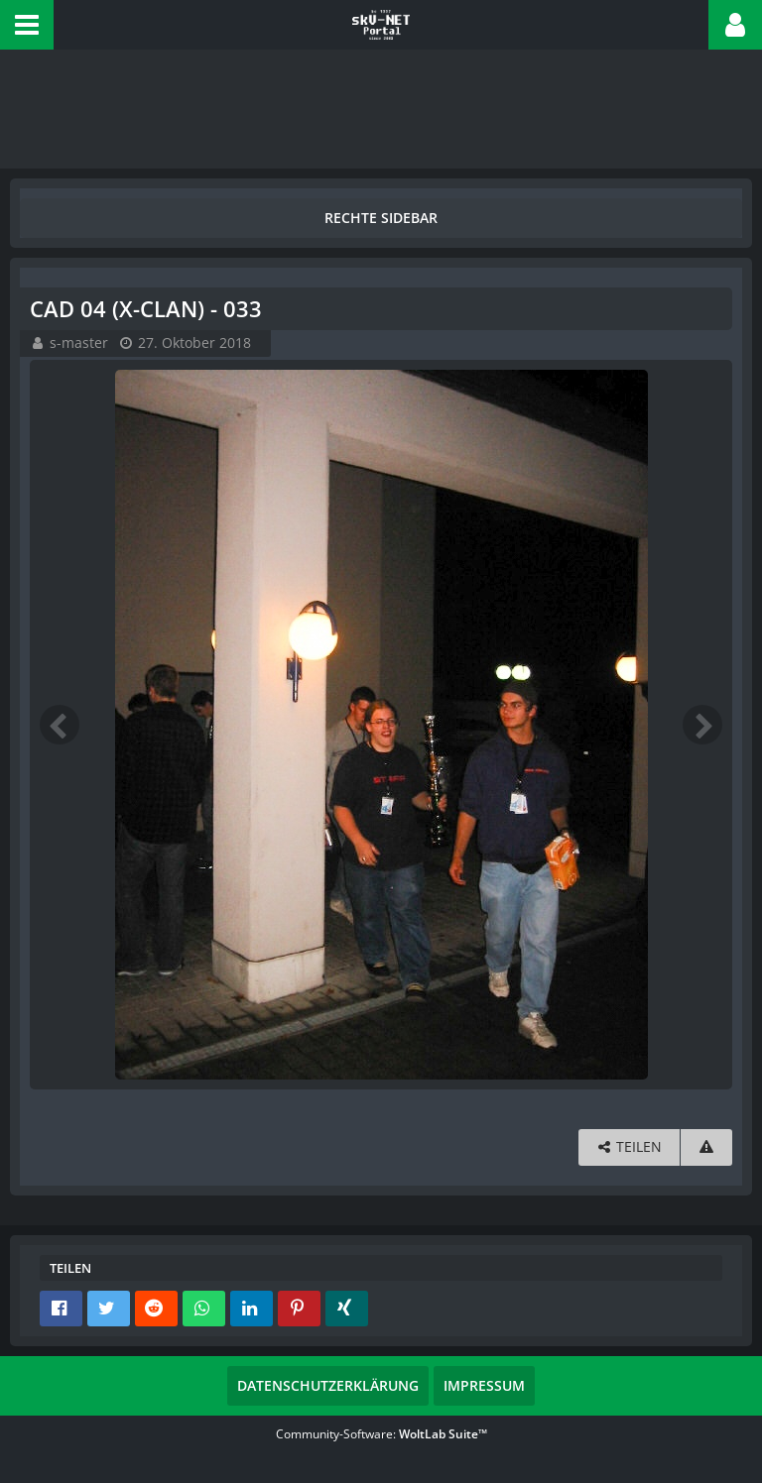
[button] (27, 25)
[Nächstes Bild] (702, 724)
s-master (79, 342)
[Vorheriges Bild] (59, 724)
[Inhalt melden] (706, 1147)
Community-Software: (381, 1434)
